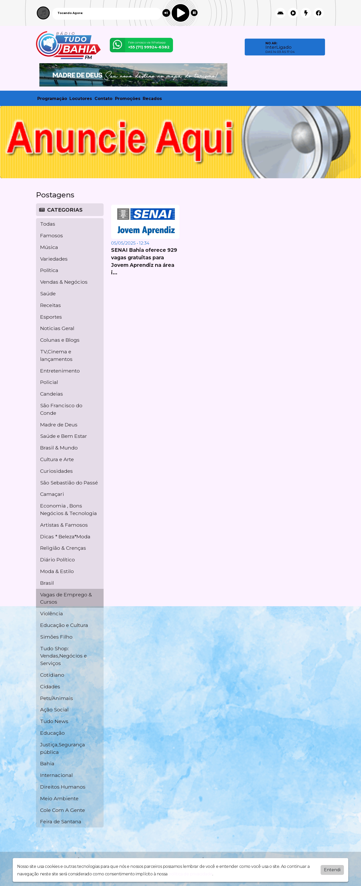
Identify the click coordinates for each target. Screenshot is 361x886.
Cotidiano (52, 675)
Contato (103, 98)
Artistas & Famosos (64, 525)
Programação (52, 98)
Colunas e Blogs (60, 340)
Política (49, 270)
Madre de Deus (58, 424)
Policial (49, 382)
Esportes (51, 317)
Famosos (51, 235)
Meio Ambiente (59, 798)
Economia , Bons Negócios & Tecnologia (68, 509)
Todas (47, 224)
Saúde (48, 293)
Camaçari (52, 494)
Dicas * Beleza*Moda (65, 536)
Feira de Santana (60, 821)
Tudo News (54, 721)
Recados (152, 98)
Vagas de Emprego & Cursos (66, 598)
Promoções (127, 98)
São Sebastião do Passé (69, 483)
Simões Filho (56, 637)
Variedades (54, 259)
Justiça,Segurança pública (62, 748)
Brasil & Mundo (59, 448)
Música (49, 247)
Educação (52, 733)
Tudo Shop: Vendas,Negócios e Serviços (63, 656)
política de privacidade (190, 873)
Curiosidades (56, 471)
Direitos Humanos (62, 787)
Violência (51, 613)
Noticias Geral (57, 328)
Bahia (47, 763)
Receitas (50, 305)
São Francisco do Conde (61, 409)
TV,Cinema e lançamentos (56, 355)
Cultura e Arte (57, 459)
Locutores (80, 98)
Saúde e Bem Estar (63, 436)
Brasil (47, 583)
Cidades (50, 686)
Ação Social (54, 709)
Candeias (51, 394)
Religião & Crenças (63, 548)
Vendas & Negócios (64, 282)
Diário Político (57, 559)
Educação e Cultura (64, 625)
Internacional (56, 775)
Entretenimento (60, 371)
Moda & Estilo (57, 571)
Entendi (332, 869)
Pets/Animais (56, 698)
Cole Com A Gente (62, 810)
